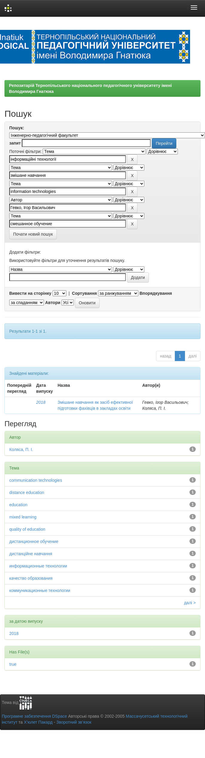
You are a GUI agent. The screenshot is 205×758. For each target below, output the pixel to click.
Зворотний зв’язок (73, 722)
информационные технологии (38, 566)
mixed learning (22, 517)
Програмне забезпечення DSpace (34, 716)
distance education (26, 492)
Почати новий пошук (33, 234)
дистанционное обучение (33, 541)
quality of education (27, 529)
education (18, 504)
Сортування (84, 293)
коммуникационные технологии (39, 590)
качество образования (31, 578)
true (12, 664)
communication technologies (35, 480)
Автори (52, 302)
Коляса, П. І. (21, 449)
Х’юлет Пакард (38, 722)
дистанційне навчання (30, 553)
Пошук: (16, 127)
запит (15, 143)
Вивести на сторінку (30, 293)
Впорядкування (156, 293)
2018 (40, 402)
